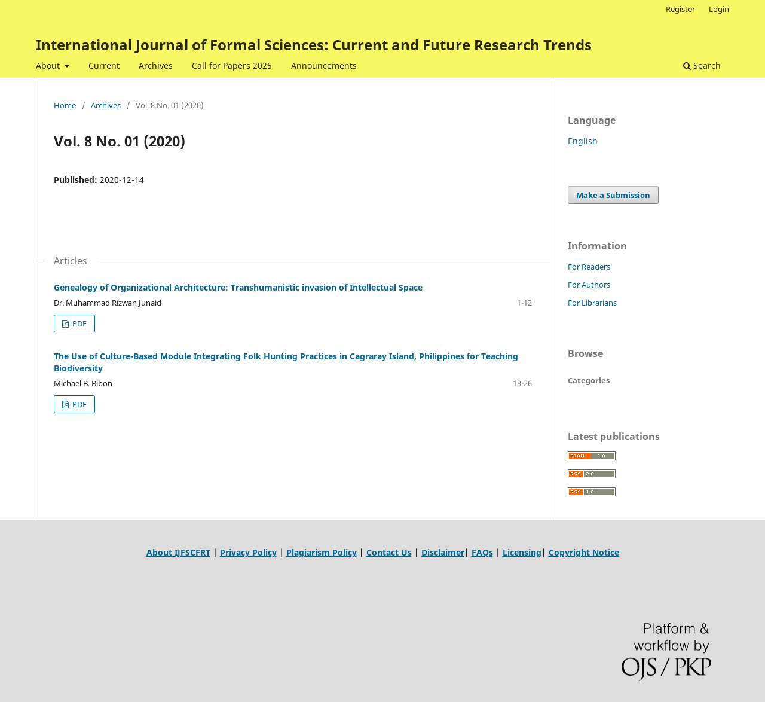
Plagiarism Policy (321, 552)
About (49, 65)
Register (680, 9)
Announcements (324, 65)
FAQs (482, 552)
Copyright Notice (584, 552)
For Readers (589, 266)
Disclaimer (442, 552)
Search (702, 65)
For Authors (589, 284)
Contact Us (389, 552)
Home (65, 105)
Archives (156, 65)
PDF (79, 323)
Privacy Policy (248, 552)
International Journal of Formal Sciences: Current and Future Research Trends (314, 44)
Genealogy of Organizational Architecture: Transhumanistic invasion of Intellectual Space (238, 287)
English (583, 140)
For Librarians (592, 302)
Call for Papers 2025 (232, 65)
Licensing (522, 552)
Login (719, 9)
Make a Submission (613, 195)
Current (104, 65)
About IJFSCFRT (178, 552)
